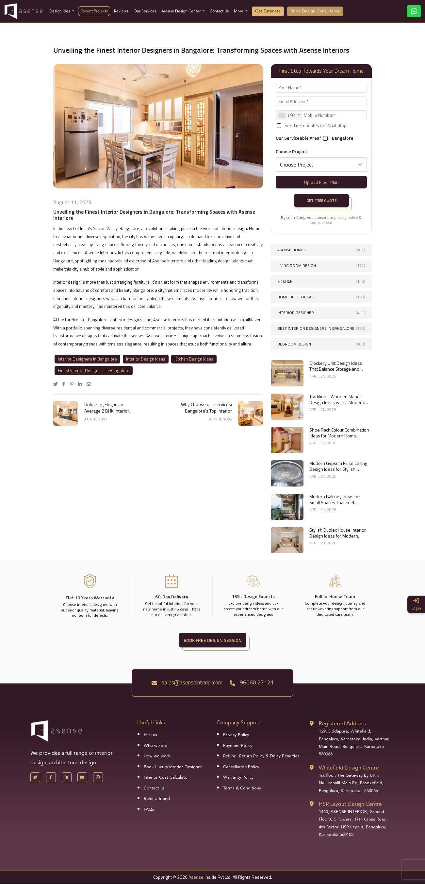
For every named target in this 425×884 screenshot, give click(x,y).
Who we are (155, 745)
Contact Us (219, 11)
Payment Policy (237, 745)
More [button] (239, 11)
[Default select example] (321, 164)
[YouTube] (82, 777)
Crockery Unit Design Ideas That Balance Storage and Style (335, 366)
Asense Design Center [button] (181, 11)
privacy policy (346, 217)
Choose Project (291, 151)
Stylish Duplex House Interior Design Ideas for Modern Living (337, 533)
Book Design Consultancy (315, 11)
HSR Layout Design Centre (350, 804)
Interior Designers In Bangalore (87, 359)
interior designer (321, 312)
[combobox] (289, 115)
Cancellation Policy (241, 766)
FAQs (149, 809)
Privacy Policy (236, 734)
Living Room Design (321, 265)
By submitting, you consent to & (321, 220)
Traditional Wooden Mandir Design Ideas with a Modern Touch (336, 399)
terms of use (321, 222)
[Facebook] (51, 777)
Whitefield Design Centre (349, 768)
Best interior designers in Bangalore (321, 328)
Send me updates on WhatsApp (316, 126)
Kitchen (321, 281)
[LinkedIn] (67, 777)
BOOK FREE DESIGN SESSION (213, 640)
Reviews (121, 11)
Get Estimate (268, 11)
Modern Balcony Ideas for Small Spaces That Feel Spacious (334, 499)
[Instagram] (98, 777)
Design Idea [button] (60, 11)
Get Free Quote (321, 200)
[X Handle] (35, 777)
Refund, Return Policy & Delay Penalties (261, 756)
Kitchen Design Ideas (193, 359)
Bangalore (342, 138)
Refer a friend (157, 798)
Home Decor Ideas (321, 297)
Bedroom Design (321, 344)
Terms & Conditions (242, 788)
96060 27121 (252, 682)
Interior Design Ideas (145, 359)
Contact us (154, 788)
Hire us (150, 734)
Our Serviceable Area (298, 137)
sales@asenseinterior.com (187, 682)
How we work (157, 756)
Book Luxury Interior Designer (173, 766)
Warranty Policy (238, 777)
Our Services (145, 11)
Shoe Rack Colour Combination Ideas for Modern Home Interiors (339, 433)
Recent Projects (94, 11)
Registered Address (342, 723)
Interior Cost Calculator (166, 777)
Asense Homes (321, 250)
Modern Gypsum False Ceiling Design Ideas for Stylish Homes (338, 466)
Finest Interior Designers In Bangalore (93, 370)
